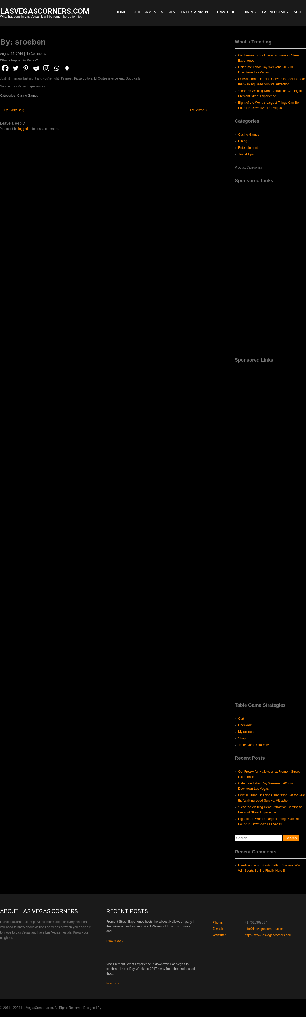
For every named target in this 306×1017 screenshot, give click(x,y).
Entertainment (195, 11)
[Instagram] (46, 68)
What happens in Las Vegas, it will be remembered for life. (44, 13)
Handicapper (247, 865)
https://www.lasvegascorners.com (268, 935)
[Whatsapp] (56, 68)
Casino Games (275, 11)
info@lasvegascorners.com (264, 929)
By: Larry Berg (12, 110)
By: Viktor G (200, 110)
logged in (24, 129)
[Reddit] (36, 68)
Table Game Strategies (153, 11)
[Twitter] (15, 68)
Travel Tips (226, 11)
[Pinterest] (25, 68)
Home (121, 11)
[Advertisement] (270, 270)
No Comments (36, 54)
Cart (241, 718)
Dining (249, 11)
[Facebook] (5, 68)
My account (246, 732)
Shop (298, 11)
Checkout (245, 725)
